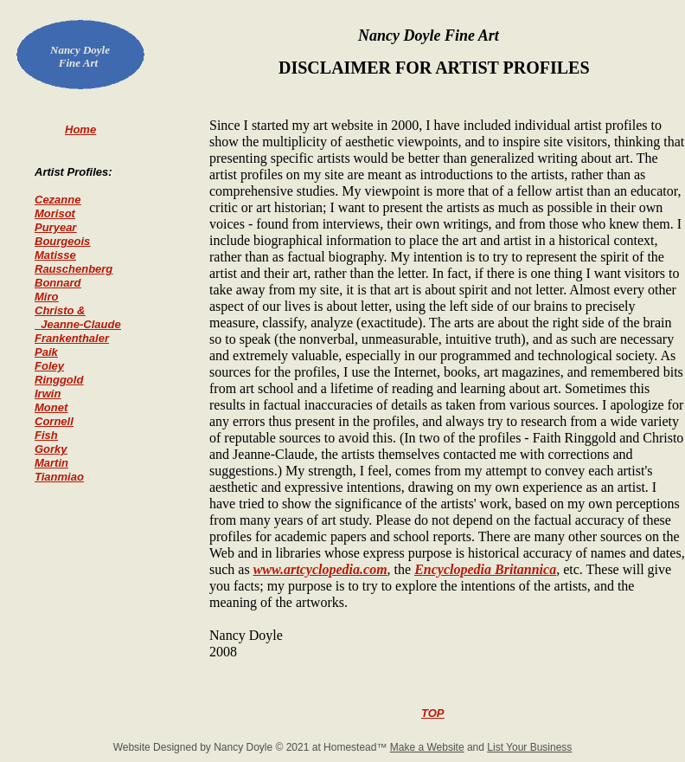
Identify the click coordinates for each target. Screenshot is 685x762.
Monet (51, 407)
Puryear (55, 227)
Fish (46, 435)
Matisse (55, 255)
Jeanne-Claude (78, 324)
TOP (433, 713)
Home (80, 129)
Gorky (51, 448)
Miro (46, 296)
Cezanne (57, 199)
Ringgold (59, 379)
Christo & (60, 310)
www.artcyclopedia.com (320, 569)
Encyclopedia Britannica (485, 569)
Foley (49, 365)
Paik (46, 351)
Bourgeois (62, 241)
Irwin (48, 393)
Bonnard (57, 282)
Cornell (54, 421)
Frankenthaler (72, 338)
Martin (51, 462)
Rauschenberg (73, 268)
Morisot (55, 213)
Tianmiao (59, 476)
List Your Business (529, 747)
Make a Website (427, 747)
